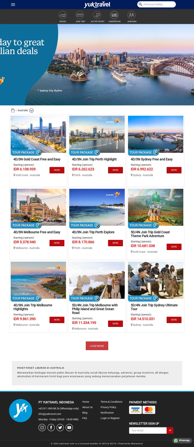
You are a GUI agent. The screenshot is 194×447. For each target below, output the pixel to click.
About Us (87, 407)
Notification (107, 412)
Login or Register (110, 418)
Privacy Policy (108, 407)
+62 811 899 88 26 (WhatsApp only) (58, 408)
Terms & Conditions (111, 401)
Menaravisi (137, 443)
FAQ (84, 418)
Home (85, 401)
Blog (84, 412)
